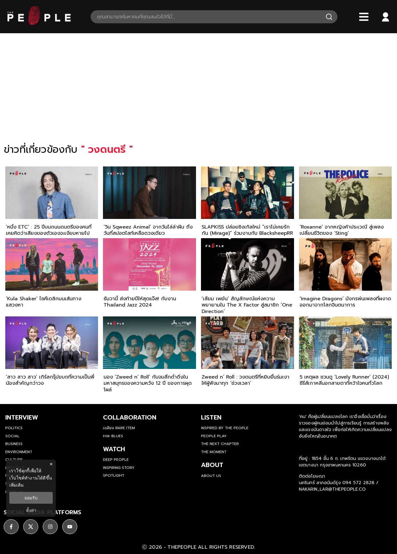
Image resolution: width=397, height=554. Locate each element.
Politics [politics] (14, 428)
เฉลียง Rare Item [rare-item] (119, 428)
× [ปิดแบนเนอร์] (51, 464)
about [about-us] (212, 465)
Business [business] (14, 444)
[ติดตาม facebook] (11, 526)
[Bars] (364, 17)
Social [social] (12, 436)
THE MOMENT (213, 452)
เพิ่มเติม (16, 485)
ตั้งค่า (31, 510)
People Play (214, 436)
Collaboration (129, 417)
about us (211, 476)
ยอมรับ (31, 497)
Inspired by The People (224, 428)
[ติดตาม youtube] (69, 526)
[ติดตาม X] (30, 526)
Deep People (116, 459)
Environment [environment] (18, 452)
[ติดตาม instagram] (50, 526)
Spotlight (113, 475)
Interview (21, 417)
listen (211, 417)
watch (114, 449)
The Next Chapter (220, 444)
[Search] (329, 17)
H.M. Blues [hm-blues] (113, 436)
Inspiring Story (119, 467)
